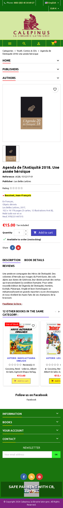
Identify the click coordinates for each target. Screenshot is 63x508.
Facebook (31, 399)
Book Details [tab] (34, 260)
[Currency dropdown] (55, 8)
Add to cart (43, 232)
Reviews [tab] (9, 265)
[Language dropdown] (52, 3)
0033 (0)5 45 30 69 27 (24, 3)
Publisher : (8, 181)
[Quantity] (19, 232)
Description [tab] (11, 260)
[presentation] (30, 464)
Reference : (9, 176)
